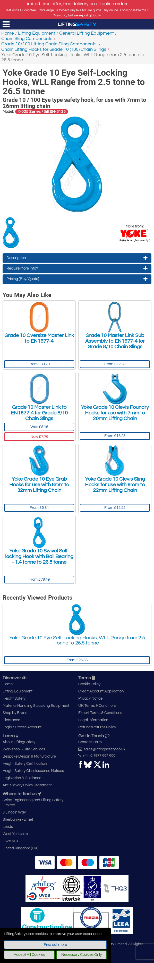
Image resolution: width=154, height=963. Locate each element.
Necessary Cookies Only (81, 955)
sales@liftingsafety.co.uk (101, 749)
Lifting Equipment (36, 33)
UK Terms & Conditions (97, 706)
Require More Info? (77, 268)
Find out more (55, 945)
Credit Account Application (101, 691)
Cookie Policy (89, 684)
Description (77, 258)
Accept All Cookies (29, 955)
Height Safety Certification (25, 764)
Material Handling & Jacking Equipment (36, 706)
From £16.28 (114, 436)
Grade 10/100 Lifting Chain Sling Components (49, 44)
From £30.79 (39, 364)
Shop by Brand (15, 713)
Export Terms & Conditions (100, 713)
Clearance (11, 720)
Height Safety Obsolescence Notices (33, 771)
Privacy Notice (90, 698)
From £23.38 (77, 660)
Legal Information (93, 720)
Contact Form (90, 742)
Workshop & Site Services (24, 749)
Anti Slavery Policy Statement (27, 785)
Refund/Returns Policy (97, 727)
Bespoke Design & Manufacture (29, 756)
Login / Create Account (22, 727)
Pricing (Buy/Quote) (77, 279)
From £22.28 (114, 364)
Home (7, 33)
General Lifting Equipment (86, 33)
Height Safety (14, 698)
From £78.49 (39, 579)
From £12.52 (114, 508)
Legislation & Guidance (22, 778)
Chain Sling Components (27, 38)
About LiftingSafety (19, 742)
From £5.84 (39, 508)
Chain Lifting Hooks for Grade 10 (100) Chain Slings (53, 49)
